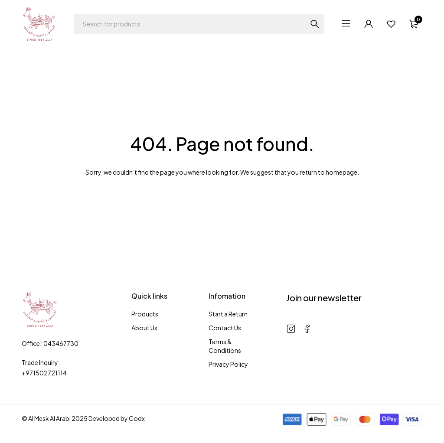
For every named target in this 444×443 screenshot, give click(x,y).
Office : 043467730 (50, 343)
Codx (137, 418)
